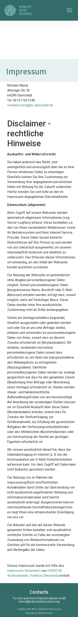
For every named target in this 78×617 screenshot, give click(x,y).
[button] (69, 10)
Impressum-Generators (24, 571)
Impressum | (32, 613)
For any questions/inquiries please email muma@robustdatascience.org (39, 600)
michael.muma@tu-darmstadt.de (30, 105)
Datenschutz (46, 613)
